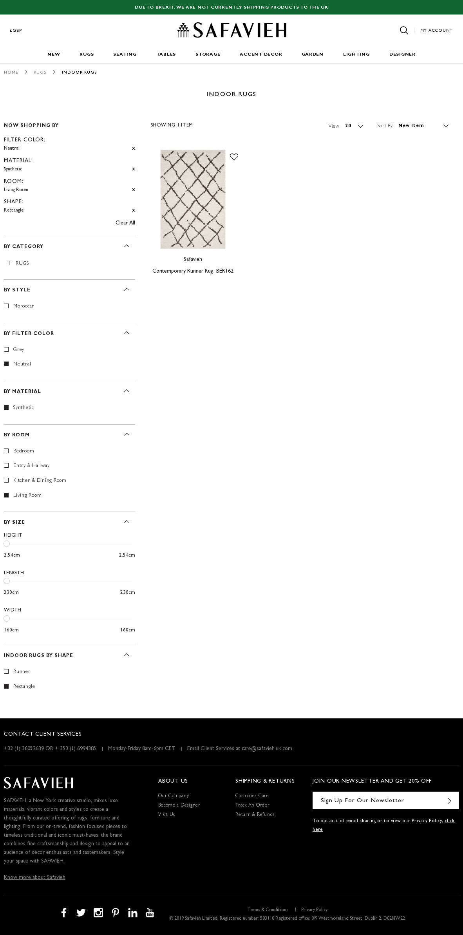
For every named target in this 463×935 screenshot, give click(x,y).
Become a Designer (179, 805)
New (53, 54)
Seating (124, 54)
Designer (402, 54)
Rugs (87, 54)
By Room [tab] (17, 435)
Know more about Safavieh (34, 878)
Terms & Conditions (267, 910)
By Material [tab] (22, 392)
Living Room (27, 495)
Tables (166, 54)
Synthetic (23, 408)
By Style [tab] (17, 290)
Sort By (385, 126)
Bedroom (23, 451)
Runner (22, 672)
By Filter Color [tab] (29, 334)
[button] (234, 157)
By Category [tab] (23, 247)
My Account (436, 31)
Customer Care (252, 796)
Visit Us (166, 815)
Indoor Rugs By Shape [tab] (38, 656)
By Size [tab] (14, 523)
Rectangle (24, 686)
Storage (207, 54)
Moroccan (24, 306)
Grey (18, 350)
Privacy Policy (314, 910)
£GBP (16, 31)
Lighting (356, 54)
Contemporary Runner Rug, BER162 (192, 271)
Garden (313, 54)
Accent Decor (261, 54)
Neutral (22, 364)
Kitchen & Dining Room (40, 480)
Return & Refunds (255, 815)
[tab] (69, 164)
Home (11, 73)
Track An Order (252, 805)
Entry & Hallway (31, 465)
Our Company (173, 796)
